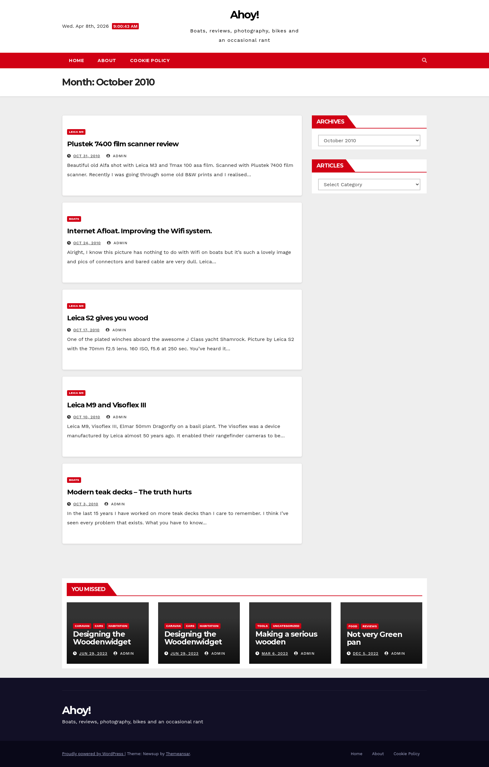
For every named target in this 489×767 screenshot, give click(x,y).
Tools (262, 626)
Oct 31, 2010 (86, 156)
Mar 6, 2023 (275, 653)
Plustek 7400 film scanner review (123, 144)
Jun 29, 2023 (93, 653)
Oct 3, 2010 (85, 504)
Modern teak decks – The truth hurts (129, 492)
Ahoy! (244, 14)
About (107, 60)
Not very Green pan (374, 638)
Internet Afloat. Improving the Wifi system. (139, 231)
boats (74, 219)
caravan (82, 626)
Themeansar (178, 753)
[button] (424, 60)
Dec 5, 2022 (365, 653)
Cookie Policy (150, 60)
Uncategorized (286, 626)
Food (353, 626)
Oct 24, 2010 (87, 243)
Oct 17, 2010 (86, 330)
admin (116, 156)
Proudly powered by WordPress (93, 753)
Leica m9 (76, 131)
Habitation (118, 626)
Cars (99, 626)
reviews (370, 626)
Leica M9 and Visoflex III (106, 405)
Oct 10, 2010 (86, 417)
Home (76, 60)
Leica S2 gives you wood (107, 318)
